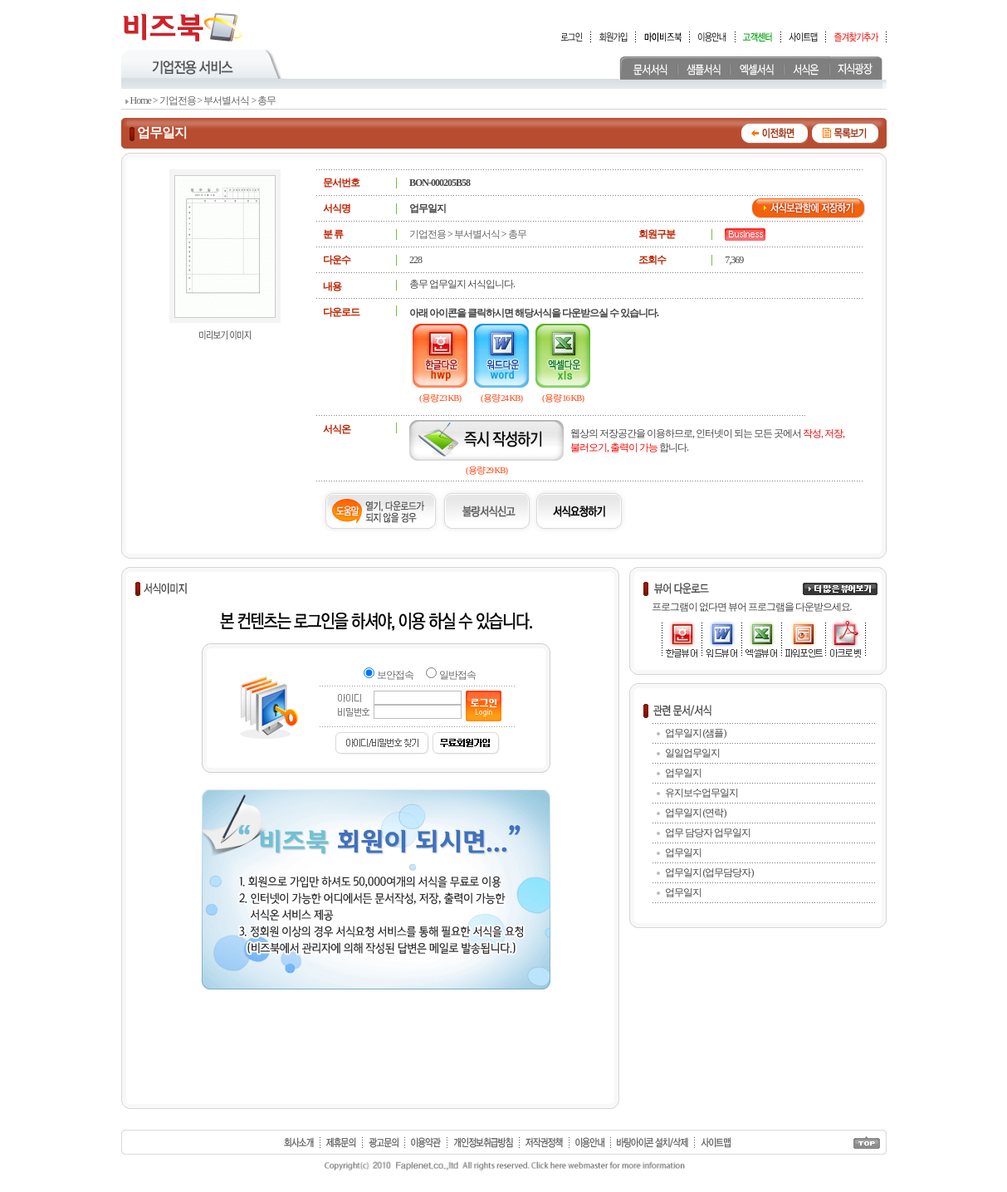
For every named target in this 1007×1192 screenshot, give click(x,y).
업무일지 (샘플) (695, 733)
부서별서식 (226, 100)
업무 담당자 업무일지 (707, 832)
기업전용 (177, 100)
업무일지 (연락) (695, 812)
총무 (266, 100)
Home (140, 100)
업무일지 (683, 773)
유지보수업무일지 (701, 793)
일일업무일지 (692, 753)
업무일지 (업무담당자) (709, 872)
